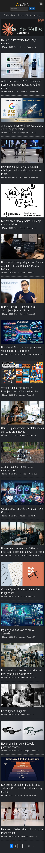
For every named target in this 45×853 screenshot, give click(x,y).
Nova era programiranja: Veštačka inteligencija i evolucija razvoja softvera (22, 550)
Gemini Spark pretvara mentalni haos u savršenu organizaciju (22, 429)
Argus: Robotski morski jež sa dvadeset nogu (17, 468)
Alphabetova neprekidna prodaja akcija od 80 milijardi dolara (22, 127)
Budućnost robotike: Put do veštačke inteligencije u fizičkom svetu (21, 672)
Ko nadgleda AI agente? (14, 711)
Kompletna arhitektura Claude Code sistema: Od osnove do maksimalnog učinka (21, 788)
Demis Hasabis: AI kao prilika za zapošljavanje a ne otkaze (18, 308)
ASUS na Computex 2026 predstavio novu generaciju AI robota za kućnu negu (21, 85)
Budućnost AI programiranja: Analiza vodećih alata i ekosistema (21, 349)
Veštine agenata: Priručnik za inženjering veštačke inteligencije (19, 389)
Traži (32, 9)
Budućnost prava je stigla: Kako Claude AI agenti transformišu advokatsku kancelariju (22, 266)
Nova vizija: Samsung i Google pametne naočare (17, 745)
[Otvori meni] (41, 3)
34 (29, 846)
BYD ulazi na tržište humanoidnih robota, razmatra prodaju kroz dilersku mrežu (21, 170)
